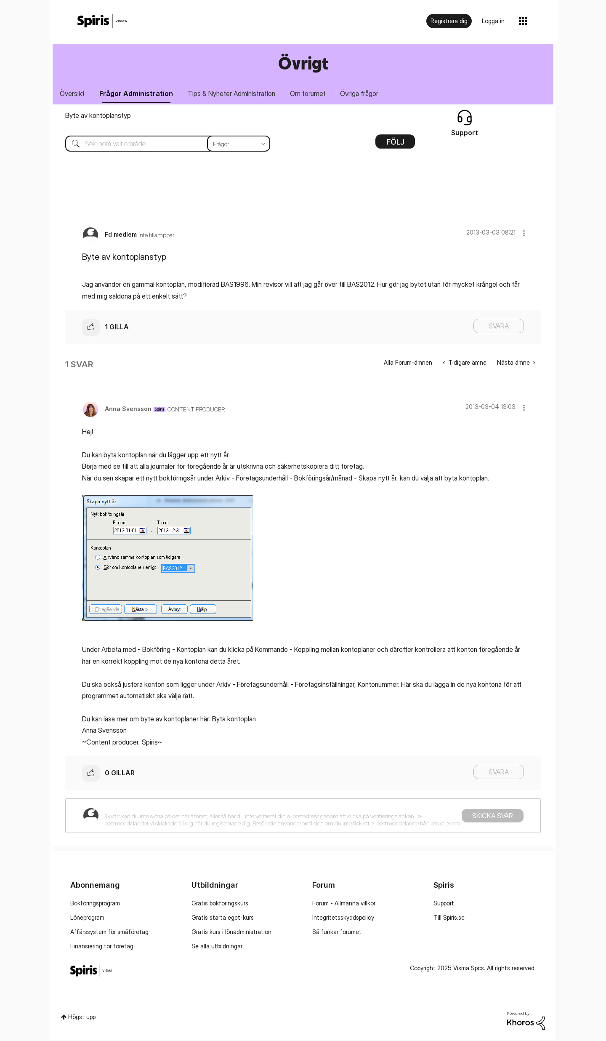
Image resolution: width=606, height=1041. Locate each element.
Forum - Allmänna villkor (343, 904)
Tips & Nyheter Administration (235, 94)
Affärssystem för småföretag (109, 932)
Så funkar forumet (336, 932)
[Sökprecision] (238, 144)
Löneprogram (87, 918)
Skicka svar (492, 816)
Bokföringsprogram (95, 904)
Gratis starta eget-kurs (222, 918)
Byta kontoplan (234, 719)
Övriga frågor (365, 94)
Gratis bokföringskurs (219, 904)
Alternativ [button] (395, 145)
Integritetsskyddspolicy (343, 918)
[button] (524, 233)
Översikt (73, 94)
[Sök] (161, 144)
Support (443, 904)
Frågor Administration (138, 94)
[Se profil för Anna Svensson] (128, 409)
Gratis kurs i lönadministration (231, 932)
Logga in (493, 20)
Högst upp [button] (82, 1017)
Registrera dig (449, 20)
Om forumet (312, 94)
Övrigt (303, 63)
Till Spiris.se (449, 918)
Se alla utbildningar (216, 946)
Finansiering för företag (101, 946)
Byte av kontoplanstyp (98, 116)
